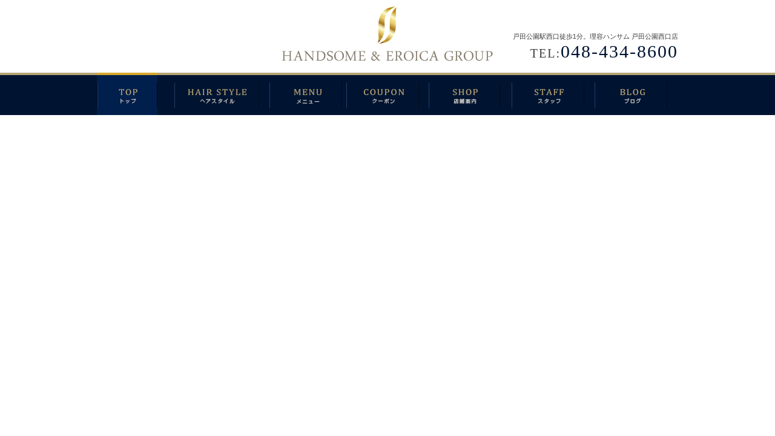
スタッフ (553, 94)
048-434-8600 (619, 51)
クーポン (387, 94)
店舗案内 (470, 94)
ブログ (636, 94)
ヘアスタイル (221, 94)
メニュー (307, 94)
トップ (135, 94)
